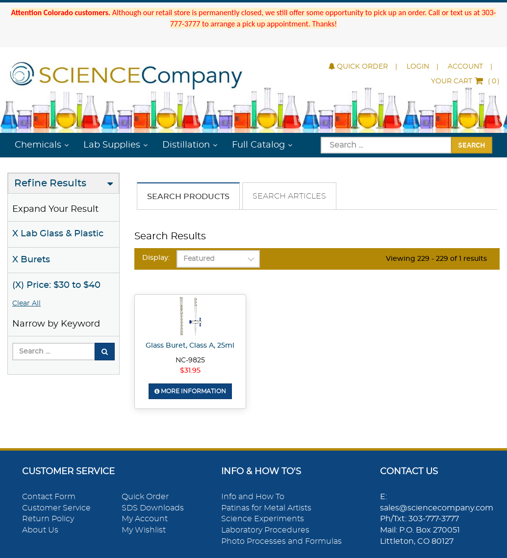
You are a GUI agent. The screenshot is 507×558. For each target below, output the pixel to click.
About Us (40, 530)
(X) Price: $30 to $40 (56, 285)
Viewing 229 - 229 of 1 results (436, 258)
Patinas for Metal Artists (266, 508)
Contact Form (49, 497)
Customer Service (56, 508)
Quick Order (358, 66)
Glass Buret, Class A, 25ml (190, 345)
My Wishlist (144, 530)
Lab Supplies (111, 145)
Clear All (26, 303)
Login (417, 66)
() (465, 81)
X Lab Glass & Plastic (57, 233)
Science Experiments (262, 519)
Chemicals (38, 145)
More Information (190, 391)
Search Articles (289, 196)
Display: (156, 257)
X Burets (31, 259)
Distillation (186, 145)
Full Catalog (258, 145)
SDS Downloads (153, 508)
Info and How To (252, 497)
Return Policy (48, 519)
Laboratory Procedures (265, 530)
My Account (145, 519)
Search (471, 145)
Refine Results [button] (50, 183)
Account (465, 66)
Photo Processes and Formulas (281, 541)
